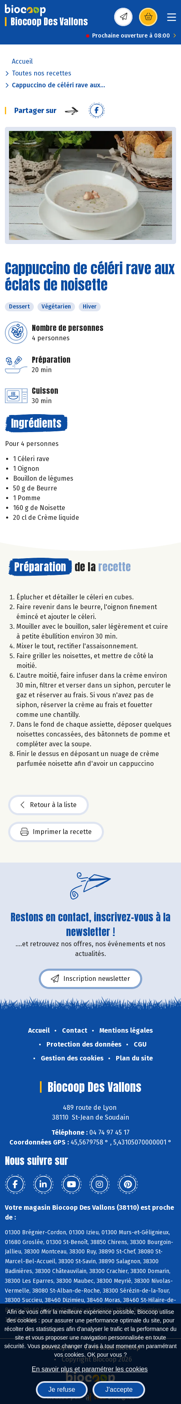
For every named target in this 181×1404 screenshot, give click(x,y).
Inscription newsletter (90, 979)
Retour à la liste (48, 805)
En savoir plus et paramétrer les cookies (90, 1369)
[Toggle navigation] (171, 20)
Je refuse (62, 1389)
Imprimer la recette (56, 832)
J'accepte (118, 1389)
